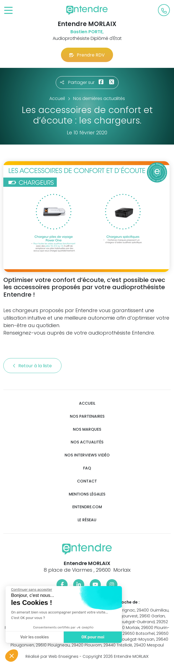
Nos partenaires (87, 416)
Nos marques (87, 429)
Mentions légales (87, 494)
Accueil (87, 403)
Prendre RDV (87, 55)
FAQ (87, 468)
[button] (11, 655)
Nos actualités (87, 442)
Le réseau (87, 520)
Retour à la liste (32, 366)
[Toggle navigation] (8, 11)
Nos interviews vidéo (87, 455)
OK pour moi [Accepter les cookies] (72, 637)
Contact (87, 481)
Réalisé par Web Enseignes (51, 656)
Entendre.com (87, 507)
